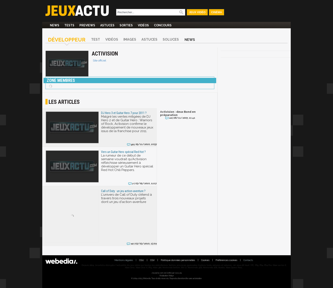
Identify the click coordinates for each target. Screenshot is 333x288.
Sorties (126, 25)
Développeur (66, 40)
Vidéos (143, 25)
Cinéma (216, 12)
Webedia (178, 273)
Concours (163, 25)
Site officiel (99, 60)
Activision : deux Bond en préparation (178, 113)
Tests (69, 25)
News (54, 25)
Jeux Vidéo (197, 12)
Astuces (107, 25)
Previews (87, 25)
